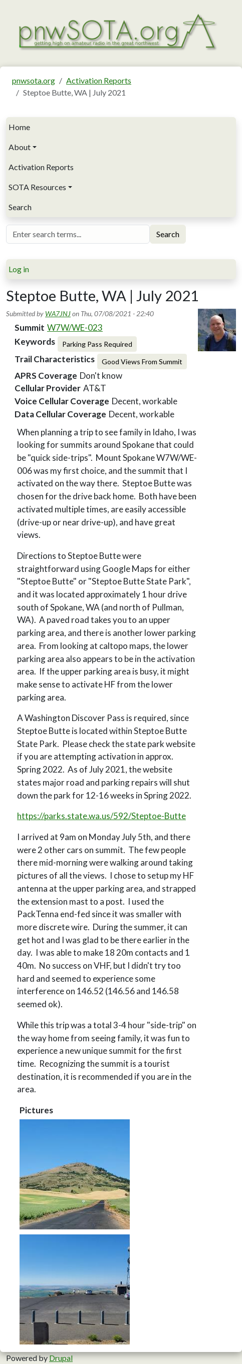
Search (20, 207)
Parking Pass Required (97, 344)
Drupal (61, 1357)
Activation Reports (98, 80)
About (20, 147)
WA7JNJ (58, 313)
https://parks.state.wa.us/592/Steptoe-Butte (101, 816)
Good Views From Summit (142, 361)
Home (19, 127)
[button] (75, 1174)
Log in (19, 269)
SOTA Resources (37, 187)
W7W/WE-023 (75, 327)
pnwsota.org (33, 80)
